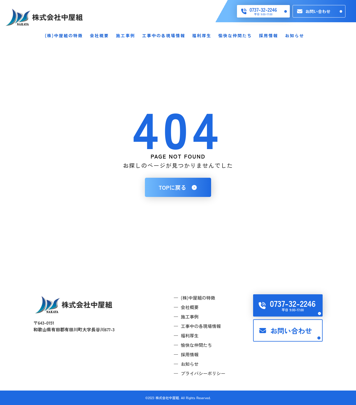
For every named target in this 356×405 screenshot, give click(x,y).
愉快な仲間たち (235, 35)
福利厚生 (201, 35)
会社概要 (99, 35)
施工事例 (125, 35)
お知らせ (294, 35)
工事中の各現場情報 (163, 35)
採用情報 (268, 35)
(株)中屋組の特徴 (64, 35)
